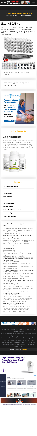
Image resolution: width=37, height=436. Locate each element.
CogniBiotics (12, 136)
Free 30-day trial (11, 85)
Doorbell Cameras (8, 203)
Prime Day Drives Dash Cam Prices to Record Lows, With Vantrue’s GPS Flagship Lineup (17, 236)
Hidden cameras (8, 206)
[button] (18, 20)
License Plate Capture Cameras (12, 210)
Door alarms (6, 200)
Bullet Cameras (7, 190)
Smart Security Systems (10, 213)
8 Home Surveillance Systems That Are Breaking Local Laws (18, 270)
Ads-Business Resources (10, 187)
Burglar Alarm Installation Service (18, 13)
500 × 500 (20, 28)
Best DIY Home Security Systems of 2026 (13, 303)
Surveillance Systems (9, 216)
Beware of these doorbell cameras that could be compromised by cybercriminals (16, 292)
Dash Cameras (7, 196)
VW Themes (24, 349)
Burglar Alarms (7, 193)
